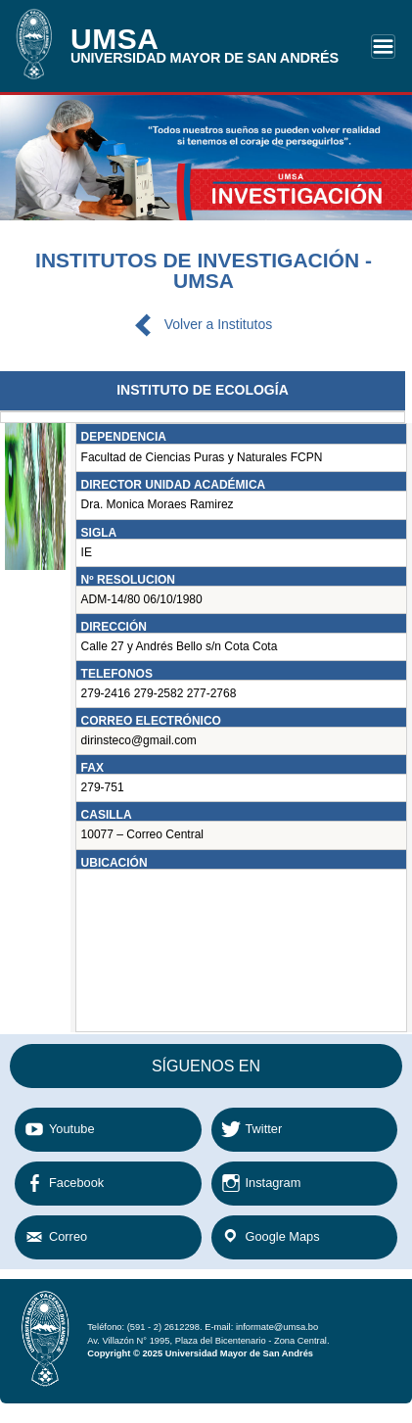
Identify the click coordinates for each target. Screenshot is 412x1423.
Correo (68, 1236)
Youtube (72, 1128)
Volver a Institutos (218, 324)
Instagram (273, 1182)
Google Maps (283, 1236)
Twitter (264, 1128)
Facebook (76, 1182)
